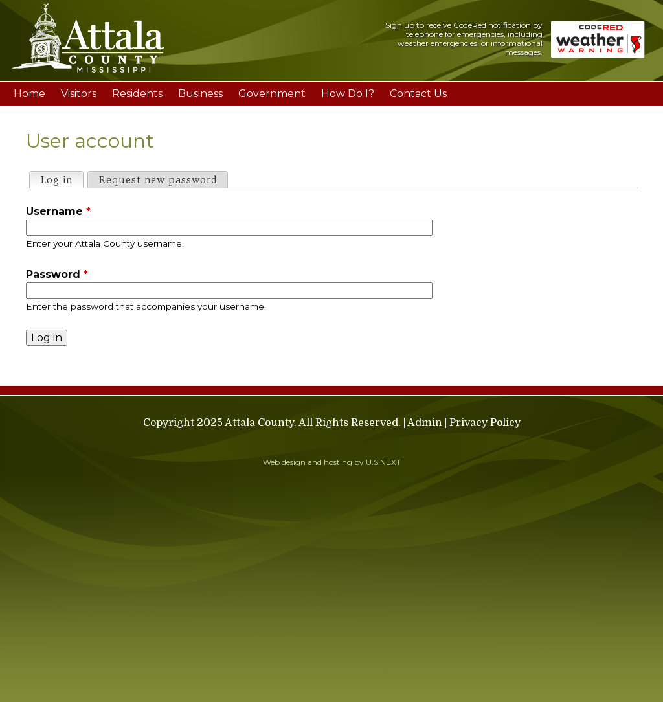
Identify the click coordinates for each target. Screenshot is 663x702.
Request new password (158, 180)
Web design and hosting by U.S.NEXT (332, 462)
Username (58, 211)
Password (57, 274)
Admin (424, 423)
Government (272, 93)
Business (200, 93)
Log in (62, 179)
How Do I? (347, 93)
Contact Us (418, 93)
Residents (137, 93)
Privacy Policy (485, 423)
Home (29, 93)
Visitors (78, 93)
